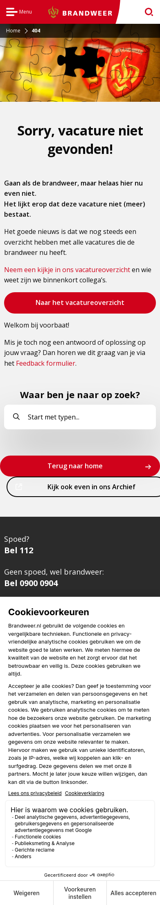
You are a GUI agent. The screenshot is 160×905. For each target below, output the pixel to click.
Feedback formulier (45, 363)
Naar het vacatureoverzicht (79, 305)
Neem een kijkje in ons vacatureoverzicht (67, 269)
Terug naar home (75, 465)
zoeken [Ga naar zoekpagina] (145, 13)
